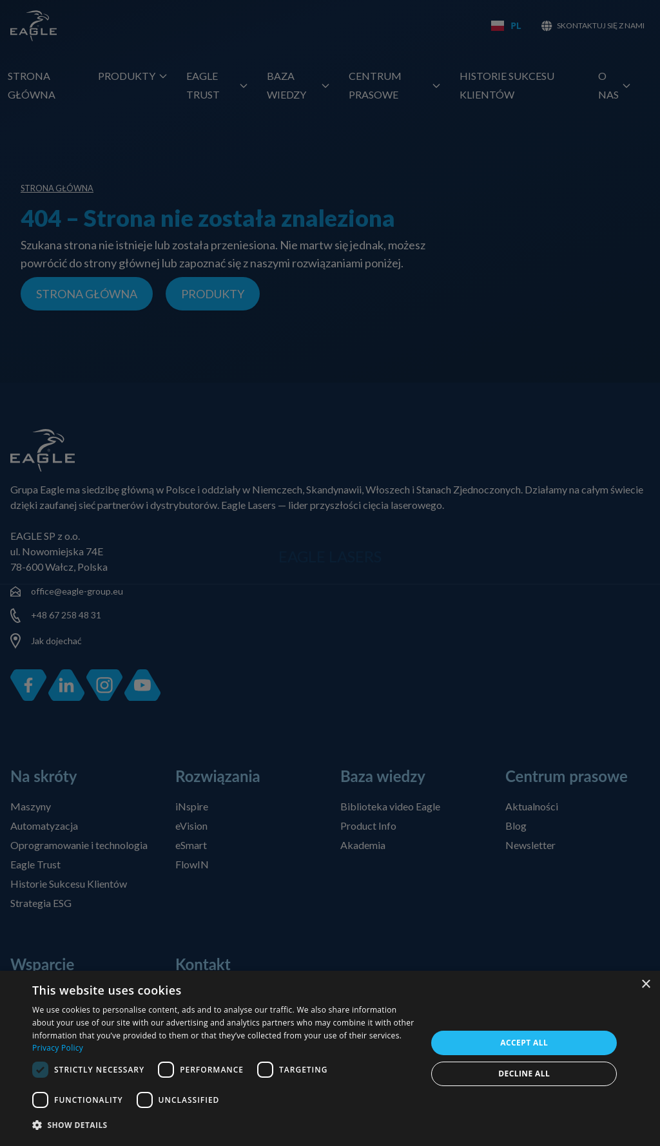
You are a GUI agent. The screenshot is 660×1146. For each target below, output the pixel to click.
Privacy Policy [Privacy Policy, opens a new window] (57, 1047)
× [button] (645, 984)
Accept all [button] (524, 1042)
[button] (223, 1125)
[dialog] (330, 1058)
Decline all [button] (524, 1073)
